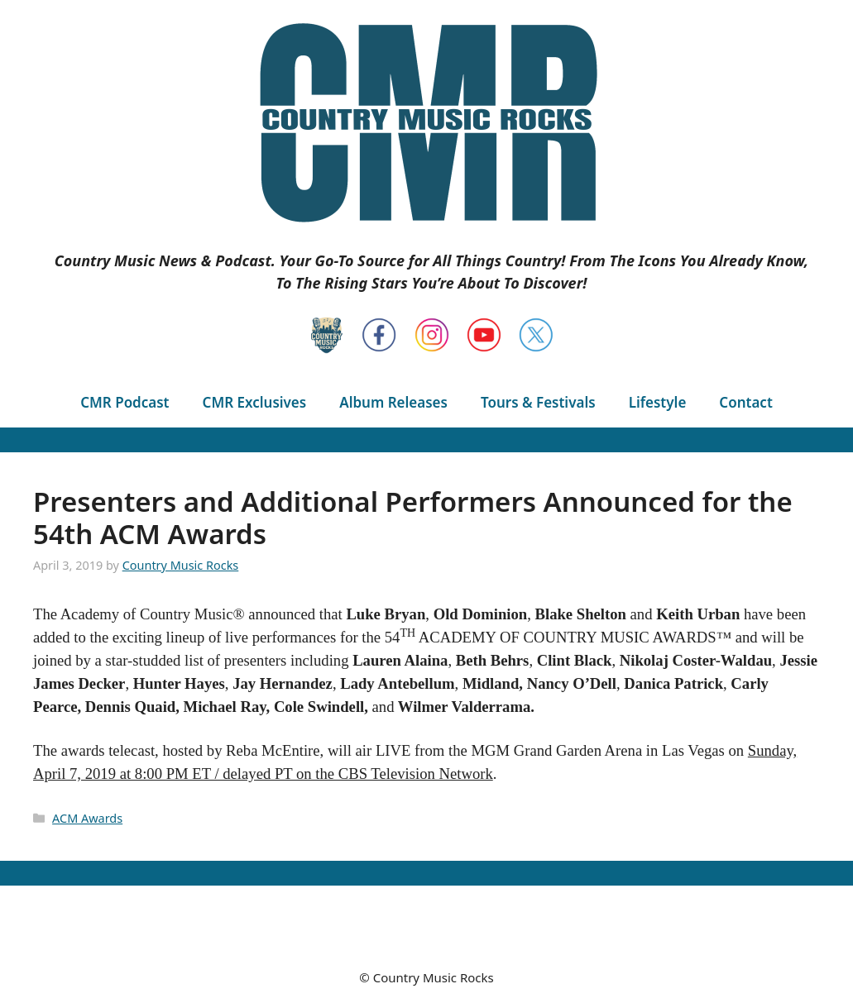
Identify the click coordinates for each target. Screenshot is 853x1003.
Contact (745, 402)
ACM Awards (87, 818)
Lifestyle (658, 402)
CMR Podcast (124, 402)
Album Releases (393, 402)
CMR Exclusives (255, 402)
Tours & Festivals (538, 402)
